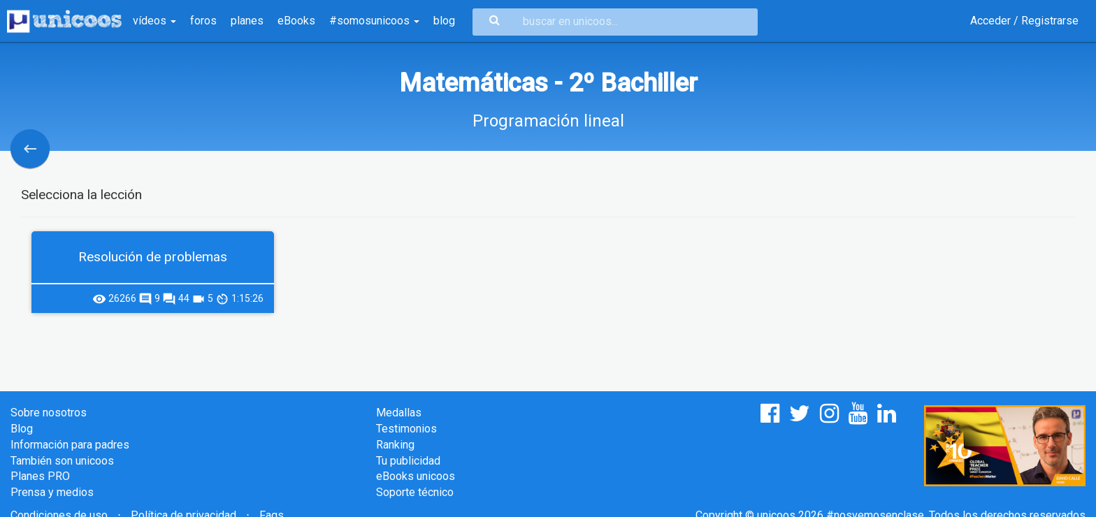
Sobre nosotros (48, 412)
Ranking (395, 444)
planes (247, 20)
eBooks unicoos (415, 476)
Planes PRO (40, 476)
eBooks (296, 20)
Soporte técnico (415, 492)
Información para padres (69, 444)
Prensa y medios (52, 492)
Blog (21, 428)
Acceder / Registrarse (1024, 20)
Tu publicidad (408, 460)
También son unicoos (62, 460)
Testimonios (406, 428)
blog (444, 20)
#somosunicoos (374, 20)
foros (203, 20)
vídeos (154, 20)
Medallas (398, 412)
